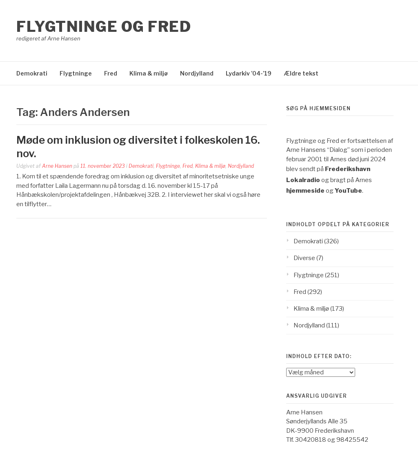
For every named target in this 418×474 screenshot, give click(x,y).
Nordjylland (196, 73)
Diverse (304, 258)
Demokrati (31, 73)
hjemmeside (305, 190)
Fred (110, 73)
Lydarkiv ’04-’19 (248, 73)
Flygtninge (76, 73)
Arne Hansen (57, 166)
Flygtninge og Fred (103, 27)
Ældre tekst (301, 73)
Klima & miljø (148, 73)
